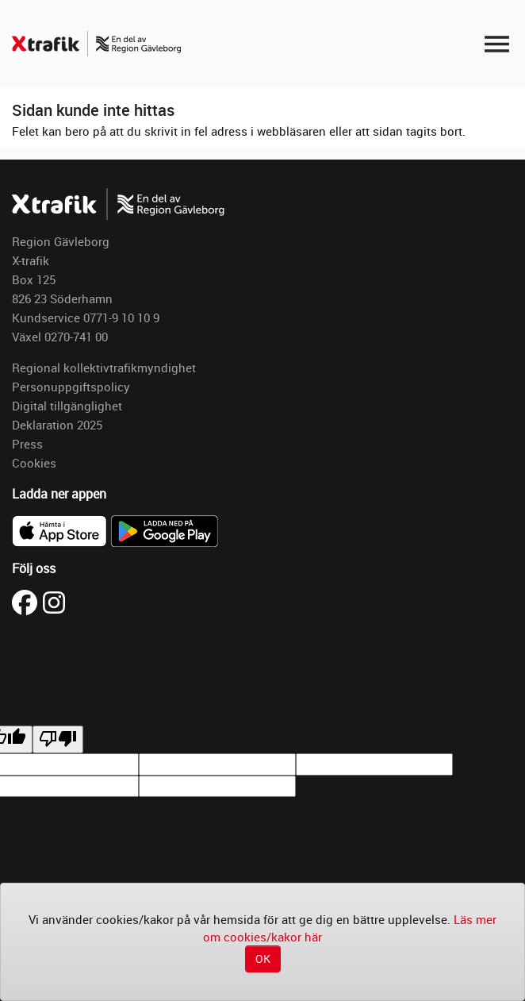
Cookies (34, 463)
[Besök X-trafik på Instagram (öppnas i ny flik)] (54, 601)
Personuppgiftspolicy (71, 387)
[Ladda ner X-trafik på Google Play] (164, 529)
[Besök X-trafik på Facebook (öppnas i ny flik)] (27, 601)
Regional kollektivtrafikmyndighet (104, 367)
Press (27, 444)
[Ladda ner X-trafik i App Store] (61, 529)
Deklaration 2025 (57, 425)
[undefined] (58, 739)
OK (262, 958)
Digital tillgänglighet (67, 406)
